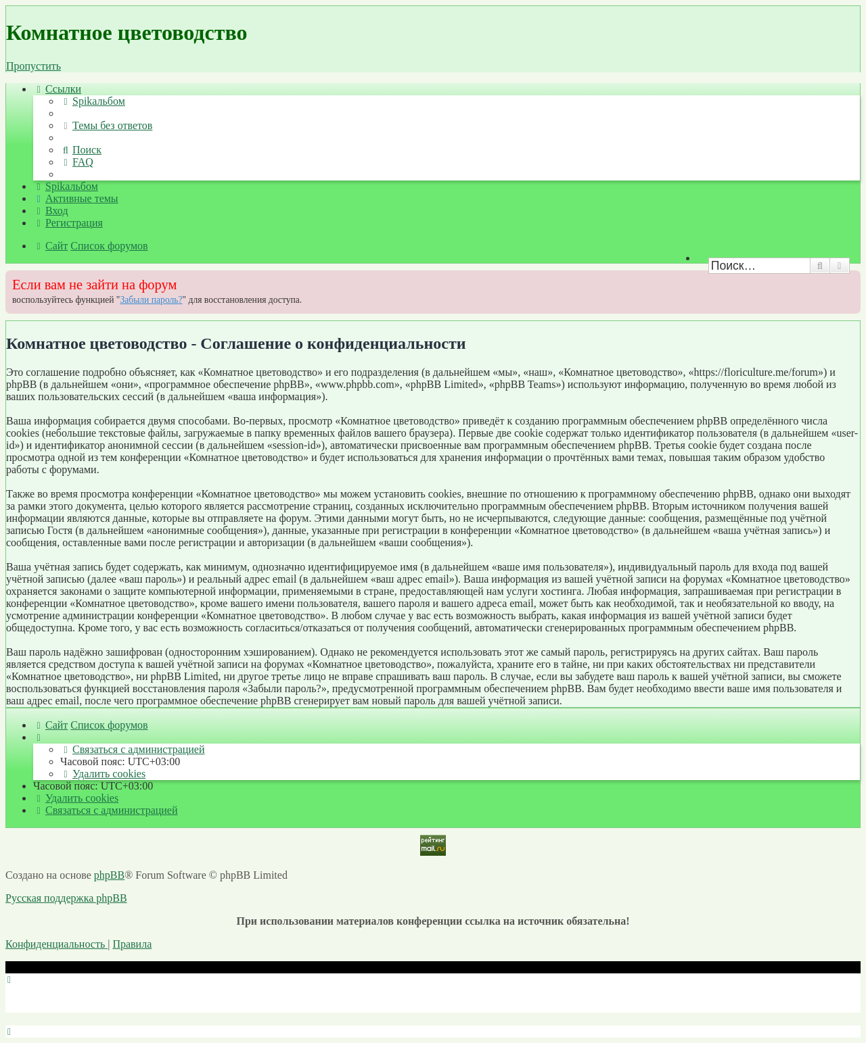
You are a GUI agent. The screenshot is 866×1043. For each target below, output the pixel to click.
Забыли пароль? (151, 300)
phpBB (109, 875)
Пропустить (33, 66)
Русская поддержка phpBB (66, 898)
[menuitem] (92, 101)
